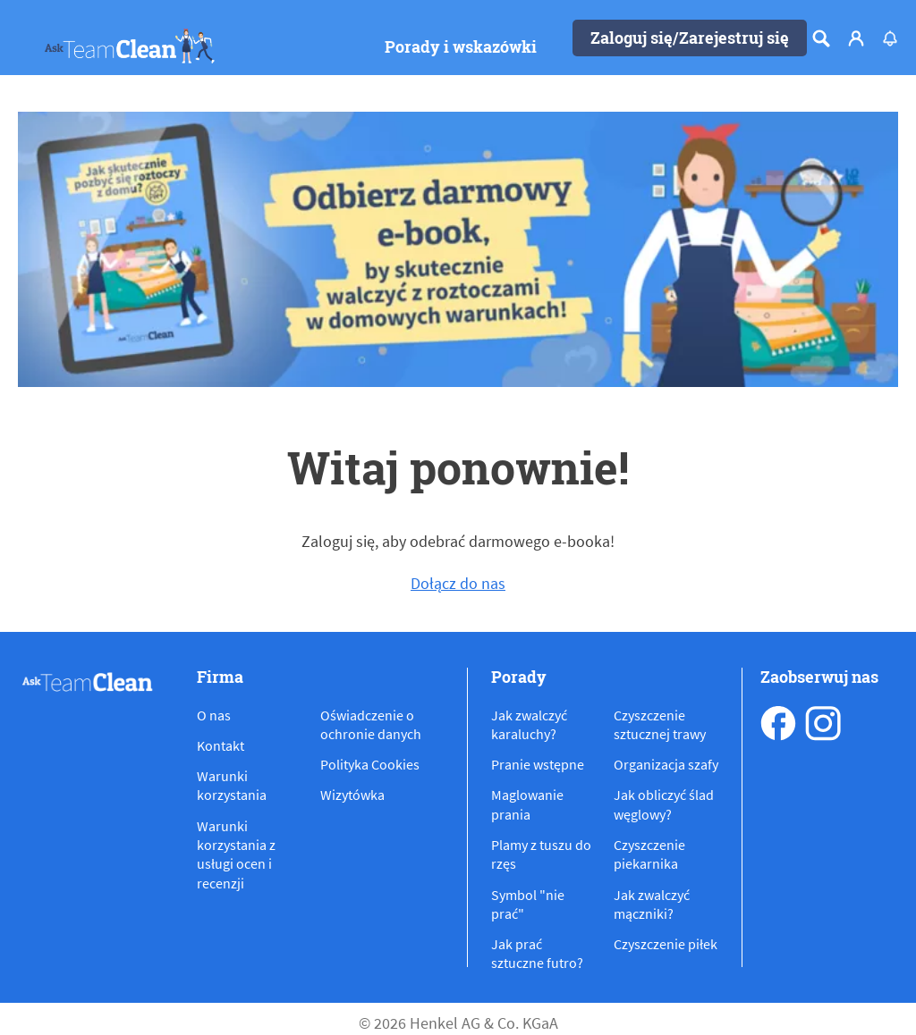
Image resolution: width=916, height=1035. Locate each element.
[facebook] (778, 723)
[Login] (856, 38)
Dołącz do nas (458, 583)
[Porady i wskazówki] (461, 47)
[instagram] (823, 723)
